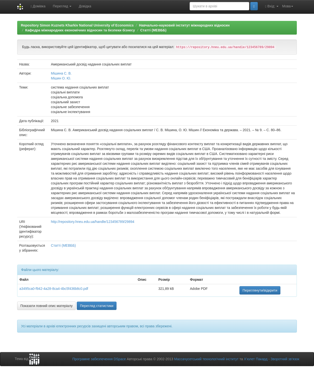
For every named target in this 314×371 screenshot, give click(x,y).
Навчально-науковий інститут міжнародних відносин (184, 25)
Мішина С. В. (61, 73)
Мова (287, 6)
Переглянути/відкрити (260, 290)
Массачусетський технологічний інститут (206, 359)
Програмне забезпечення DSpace (99, 359)
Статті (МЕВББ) (153, 30)
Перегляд (62, 6)
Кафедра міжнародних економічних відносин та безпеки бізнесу (80, 30)
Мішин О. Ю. (61, 78)
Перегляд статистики (96, 306)
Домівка (37, 6)
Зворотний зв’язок (285, 359)
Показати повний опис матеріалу (46, 306)
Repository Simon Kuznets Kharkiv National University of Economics (77, 25)
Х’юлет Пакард (255, 359)
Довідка (85, 6)
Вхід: (271, 6)
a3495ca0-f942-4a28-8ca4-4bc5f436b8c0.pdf (53, 289)
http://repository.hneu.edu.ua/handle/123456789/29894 (92, 222)
